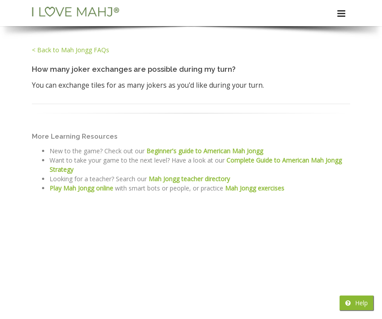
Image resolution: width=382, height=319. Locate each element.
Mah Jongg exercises (254, 188)
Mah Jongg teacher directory (189, 179)
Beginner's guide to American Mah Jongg (204, 151)
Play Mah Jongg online (81, 188)
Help (356, 303)
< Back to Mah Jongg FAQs (70, 50)
